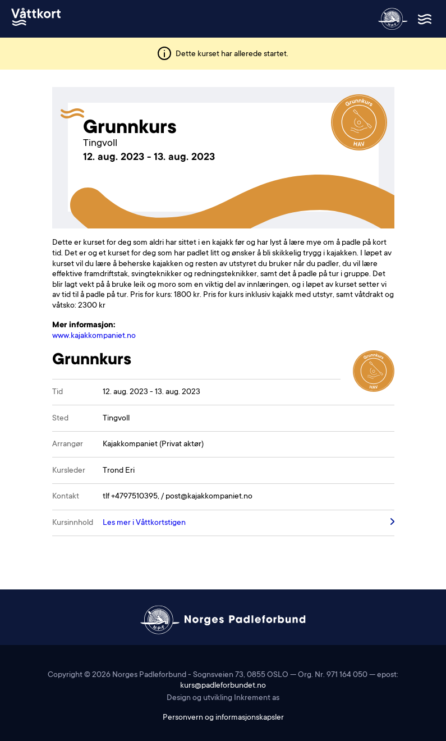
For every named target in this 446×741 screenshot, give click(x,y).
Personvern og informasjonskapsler (223, 717)
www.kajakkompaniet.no (94, 336)
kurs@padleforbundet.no (223, 685)
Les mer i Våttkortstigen (144, 523)
